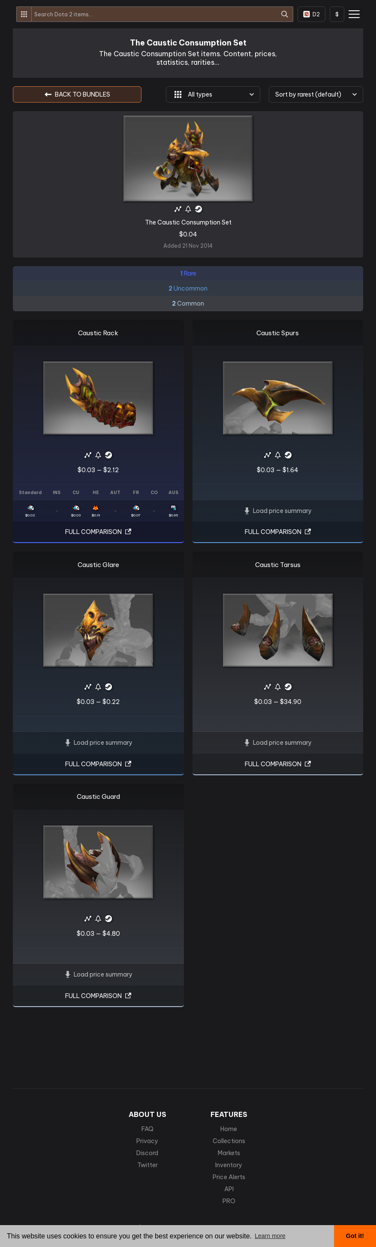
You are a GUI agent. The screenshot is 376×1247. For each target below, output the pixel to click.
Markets (229, 1153)
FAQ (147, 1129)
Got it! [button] (355, 1235)
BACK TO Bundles (77, 94)
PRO (229, 1201)
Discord (147, 1153)
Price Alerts (229, 1177)
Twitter (147, 1165)
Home (228, 1129)
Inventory (228, 1165)
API (229, 1189)
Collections (229, 1141)
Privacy (147, 1141)
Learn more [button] (270, 1235)
